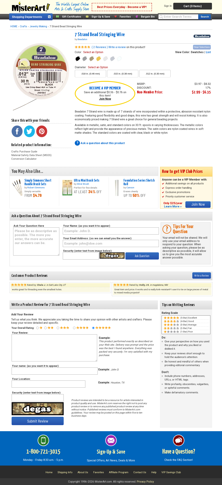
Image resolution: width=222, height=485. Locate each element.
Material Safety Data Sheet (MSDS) (31, 155)
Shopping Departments (27, 17)
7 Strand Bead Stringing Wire (100, 34)
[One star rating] (37, 328)
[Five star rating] (93, 328)
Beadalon (82, 39)
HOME (13, 26)
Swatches (197, 52)
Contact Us (139, 472)
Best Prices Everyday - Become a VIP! (122, 7)
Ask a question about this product (103, 143)
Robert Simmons (36, 187)
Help (153, 472)
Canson (130, 187)
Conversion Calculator (24, 158)
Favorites (125, 16)
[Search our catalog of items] (204, 16)
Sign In (168, 5)
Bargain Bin (148, 16)
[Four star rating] (74, 328)
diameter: (91, 67)
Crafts (23, 26)
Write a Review (201, 275)
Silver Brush (83, 183)
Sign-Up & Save (101, 16)
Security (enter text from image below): (87, 250)
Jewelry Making (38, 26)
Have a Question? (178, 452)
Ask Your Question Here (29, 225)
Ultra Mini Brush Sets (86, 180)
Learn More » (173, 206)
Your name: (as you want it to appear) (35, 365)
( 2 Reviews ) (100, 47)
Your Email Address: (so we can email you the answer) (97, 238)
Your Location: (21, 379)
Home (49, 472)
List (208, 52)
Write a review (117, 47)
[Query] (178, 16)
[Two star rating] (45, 328)
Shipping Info (65, 472)
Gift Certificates (71, 16)
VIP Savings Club (171, 472)
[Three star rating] (58, 328)
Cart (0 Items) (192, 6)
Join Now (105, 99)
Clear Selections (202, 47)
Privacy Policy (145, 481)
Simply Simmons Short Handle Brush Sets (38, 182)
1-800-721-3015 (43, 452)
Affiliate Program (118, 472)
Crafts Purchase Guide (24, 151)
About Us (83, 472)
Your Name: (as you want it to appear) (86, 225)
